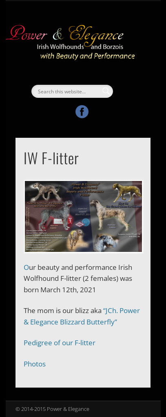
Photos (35, 363)
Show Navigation (130, 72)
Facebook (82, 111)
